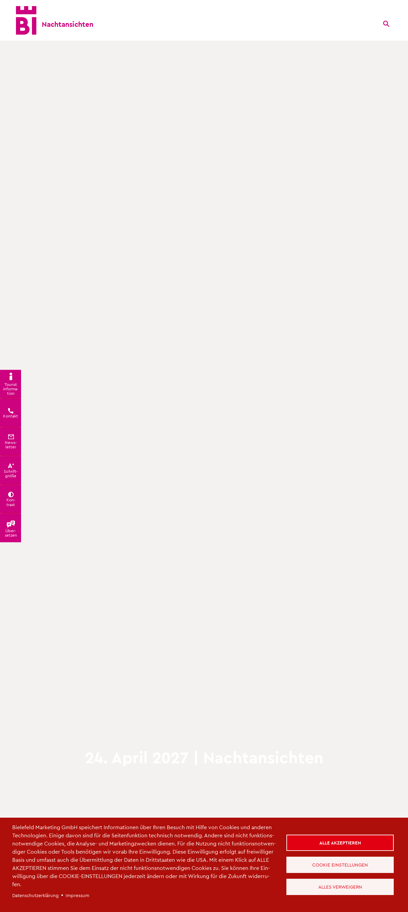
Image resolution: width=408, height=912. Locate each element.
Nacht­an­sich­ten (67, 24)
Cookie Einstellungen (340, 865)
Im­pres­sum (77, 895)
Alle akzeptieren (340, 842)
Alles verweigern (340, 887)
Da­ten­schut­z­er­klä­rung (35, 895)
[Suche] (386, 24)
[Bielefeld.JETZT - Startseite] (26, 20)
